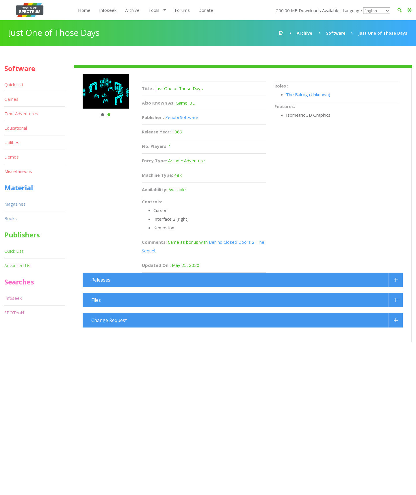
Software (336, 33)
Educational (15, 128)
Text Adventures (21, 113)
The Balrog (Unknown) (308, 94)
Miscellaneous (18, 171)
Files (96, 300)
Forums (182, 10)
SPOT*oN (14, 312)
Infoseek (107, 10)
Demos (11, 157)
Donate (205, 10)
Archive (132, 10)
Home (84, 10)
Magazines (15, 204)
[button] (409, 10)
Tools (153, 10)
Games (11, 99)
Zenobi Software (181, 117)
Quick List (13, 85)
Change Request (109, 320)
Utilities (11, 142)
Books (10, 218)
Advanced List (18, 265)
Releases (100, 280)
